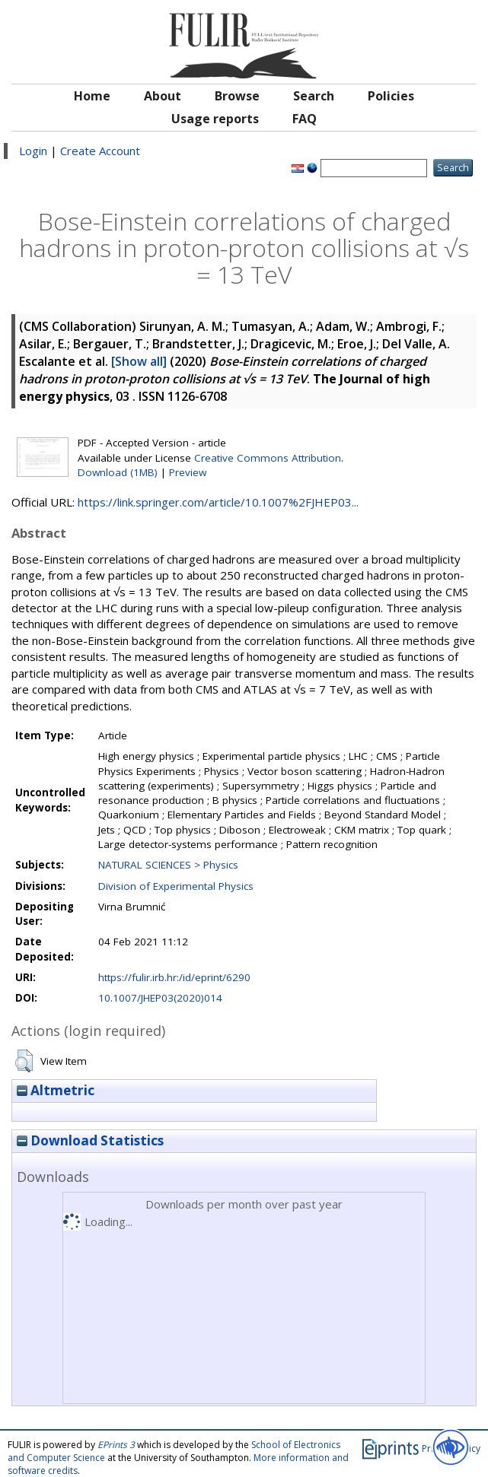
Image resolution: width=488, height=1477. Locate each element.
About (162, 95)
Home (92, 95)
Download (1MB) (118, 472)
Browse (237, 95)
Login (33, 150)
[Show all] (139, 361)
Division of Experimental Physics (176, 886)
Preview (187, 472)
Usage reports (215, 118)
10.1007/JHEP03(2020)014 (160, 998)
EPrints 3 (116, 1444)
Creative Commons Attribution (267, 458)
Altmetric (55, 1090)
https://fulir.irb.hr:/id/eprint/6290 (174, 977)
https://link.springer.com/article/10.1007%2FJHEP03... (218, 502)
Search (313, 95)
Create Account (100, 150)
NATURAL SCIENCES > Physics (168, 865)
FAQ (304, 118)
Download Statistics (90, 1140)
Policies (391, 95)
